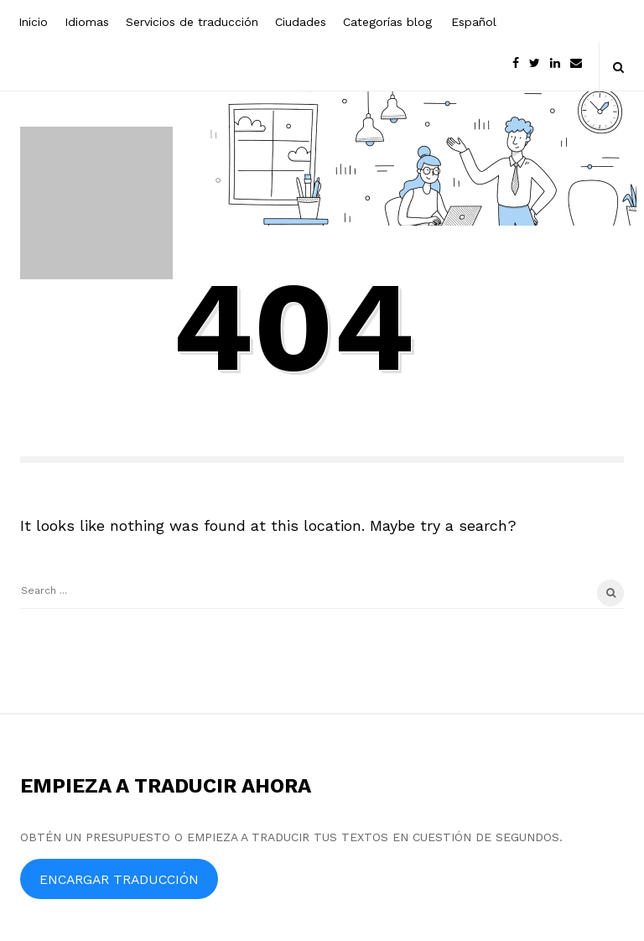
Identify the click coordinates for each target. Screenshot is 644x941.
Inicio (33, 22)
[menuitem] (472, 20)
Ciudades (300, 22)
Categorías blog (387, 22)
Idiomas (87, 22)
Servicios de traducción (192, 22)
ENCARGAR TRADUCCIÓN (119, 879)
